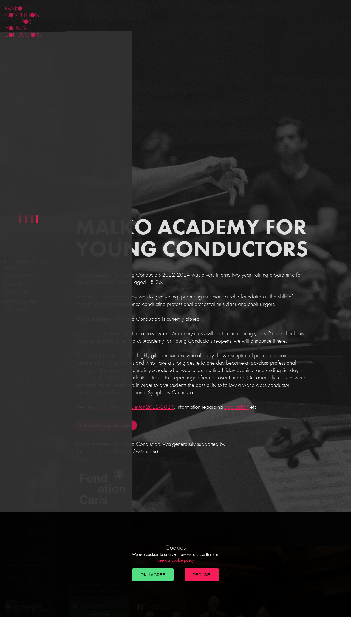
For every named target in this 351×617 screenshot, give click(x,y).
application (236, 406)
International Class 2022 (25, 264)
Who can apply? (21, 275)
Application (16, 292)
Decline (202, 574)
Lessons (12, 284)
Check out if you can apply (106, 425)
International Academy (19, 250)
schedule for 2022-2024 (146, 406)
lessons (100, 406)
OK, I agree (152, 574)
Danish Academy (21, 301)
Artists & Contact (23, 309)
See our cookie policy (175, 560)
